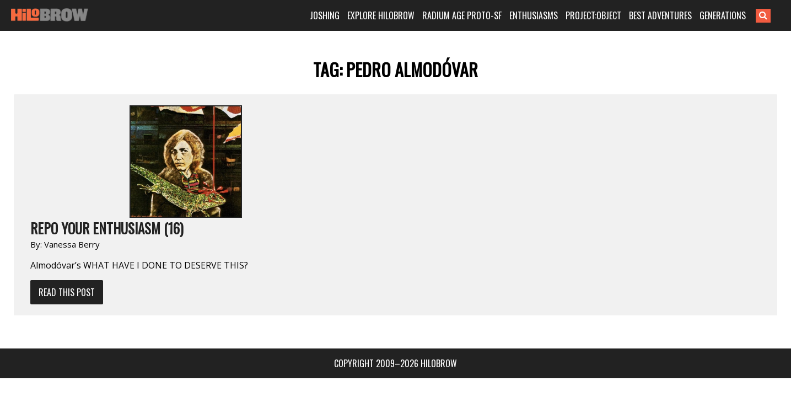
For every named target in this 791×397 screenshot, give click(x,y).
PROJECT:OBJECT (609, 15)
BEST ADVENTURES (675, 15)
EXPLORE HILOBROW (396, 15)
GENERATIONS (738, 15)
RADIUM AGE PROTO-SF (477, 15)
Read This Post (185, 179)
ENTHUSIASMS (549, 15)
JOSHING (340, 15)
